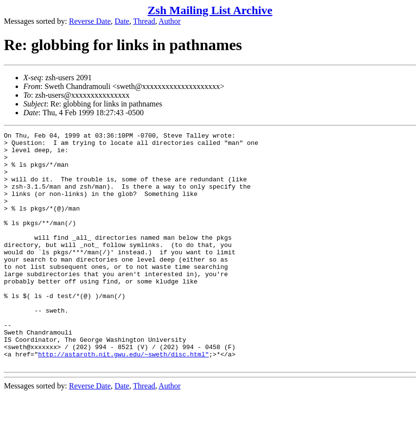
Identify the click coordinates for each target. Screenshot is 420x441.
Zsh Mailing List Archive (209, 10)
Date (122, 21)
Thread (144, 21)
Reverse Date (90, 21)
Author (170, 21)
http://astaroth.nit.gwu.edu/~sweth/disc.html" (123, 399)
